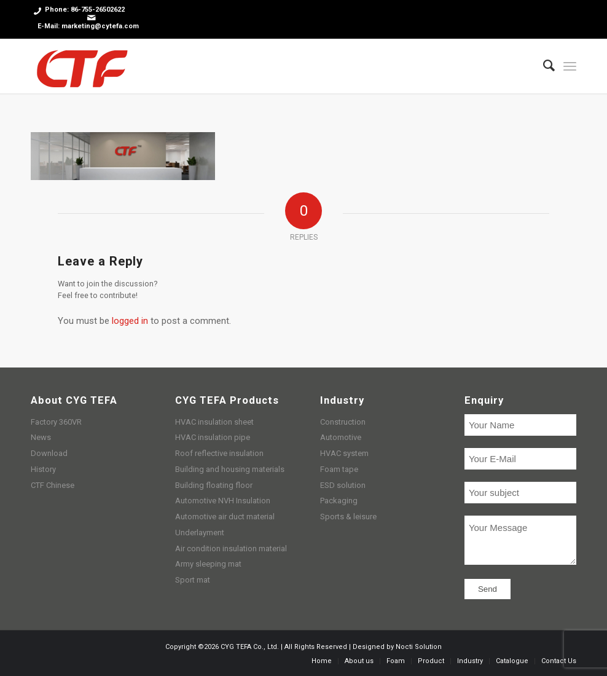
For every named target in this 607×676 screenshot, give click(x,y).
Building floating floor (214, 485)
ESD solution (343, 485)
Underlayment (199, 532)
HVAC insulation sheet (214, 421)
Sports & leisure (348, 516)
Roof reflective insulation (219, 453)
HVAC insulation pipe (212, 437)
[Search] (543, 65)
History (43, 469)
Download (49, 453)
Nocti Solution (419, 647)
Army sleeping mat (208, 563)
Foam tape (339, 469)
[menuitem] (543, 65)
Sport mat (192, 579)
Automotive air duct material (225, 516)
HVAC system (344, 453)
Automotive (340, 437)
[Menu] (569, 65)
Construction (343, 421)
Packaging (339, 500)
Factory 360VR (56, 421)
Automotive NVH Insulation (222, 500)
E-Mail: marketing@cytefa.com (88, 26)
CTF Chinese (52, 485)
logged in (130, 320)
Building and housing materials (229, 469)
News (41, 437)
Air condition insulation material (231, 548)
